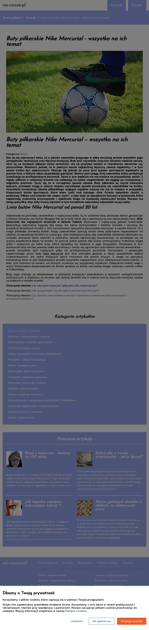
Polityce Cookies (76, 611)
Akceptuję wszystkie (132, 621)
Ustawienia (77, 621)
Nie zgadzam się (101, 621)
